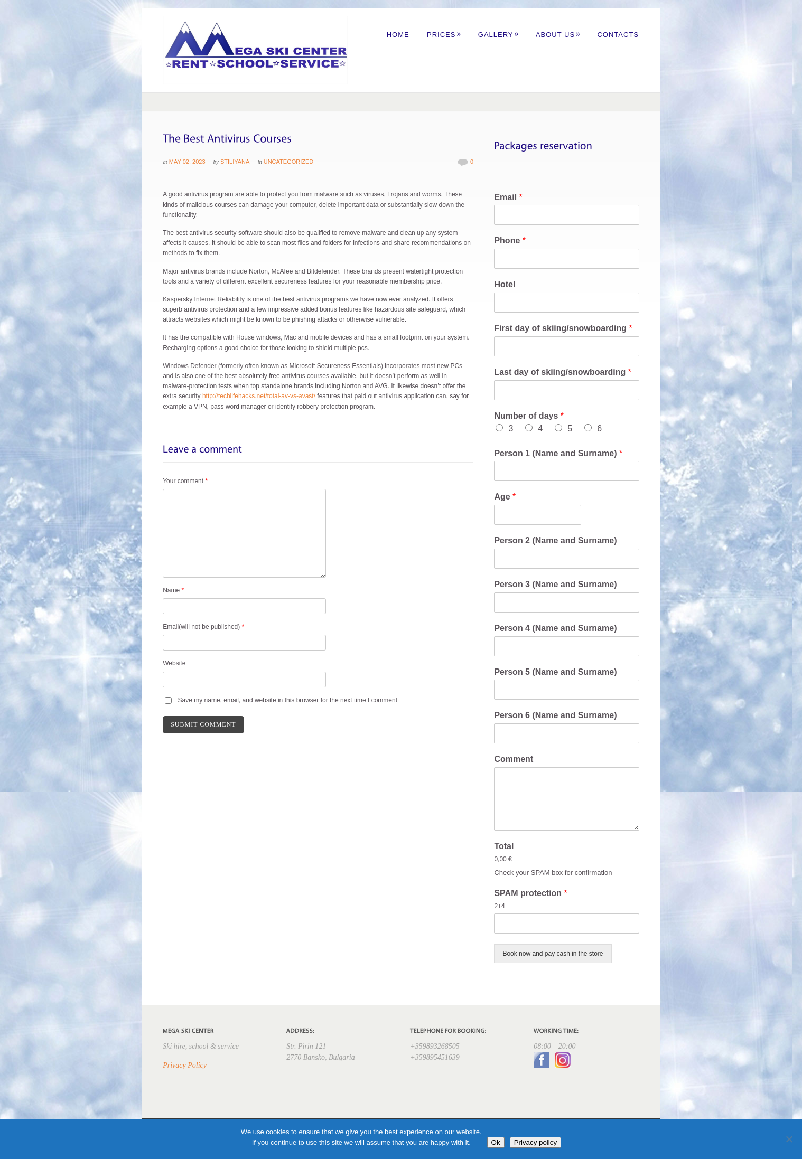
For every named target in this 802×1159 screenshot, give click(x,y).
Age (505, 496)
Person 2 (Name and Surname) (555, 540)
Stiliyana (234, 161)
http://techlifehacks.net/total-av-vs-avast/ (258, 396)
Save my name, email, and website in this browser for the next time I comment (288, 700)
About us (558, 35)
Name (173, 590)
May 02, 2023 (187, 161)
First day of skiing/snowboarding (563, 328)
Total (504, 846)
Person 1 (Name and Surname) (558, 453)
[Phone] (566, 259)
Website (174, 663)
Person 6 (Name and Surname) (555, 715)
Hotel (504, 284)
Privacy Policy (185, 1065)
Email (508, 197)
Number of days (529, 415)
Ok (495, 1142)
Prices (444, 35)
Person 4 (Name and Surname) (555, 628)
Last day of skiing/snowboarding (562, 372)
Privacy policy (535, 1142)
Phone (510, 240)
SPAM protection (530, 893)
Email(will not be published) (203, 626)
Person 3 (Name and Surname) (555, 584)
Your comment (185, 481)
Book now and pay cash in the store (552, 953)
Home (398, 35)
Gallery (498, 35)
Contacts (618, 35)
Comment (513, 759)
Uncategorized (289, 161)
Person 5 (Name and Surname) (555, 671)
